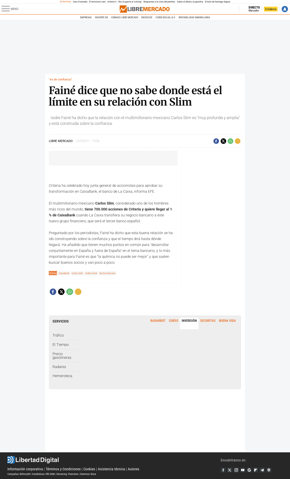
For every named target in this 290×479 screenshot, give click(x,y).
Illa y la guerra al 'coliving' (129, 2)
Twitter (230, 470)
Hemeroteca (62, 376)
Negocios (146, 17)
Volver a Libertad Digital (224, 9)
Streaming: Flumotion (67, 474)
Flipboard (258, 470)
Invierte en (101, 17)
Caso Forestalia (80, 2)
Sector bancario (111, 273)
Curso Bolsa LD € (165, 17)
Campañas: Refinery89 (19, 474)
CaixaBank (64, 273)
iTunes (272, 470)
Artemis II (112, 2)
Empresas (86, 17)
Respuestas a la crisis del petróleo (159, 2)
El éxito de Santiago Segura (217, 2)
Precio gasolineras (62, 356)
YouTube (244, 470)
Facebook (223, 470)
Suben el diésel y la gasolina (190, 2)
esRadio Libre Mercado (124, 17)
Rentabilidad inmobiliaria (194, 17)
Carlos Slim (79, 273)
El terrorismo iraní (97, 2)
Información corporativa (25, 469)
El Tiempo (61, 344)
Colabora (270, 9)
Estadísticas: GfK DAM (43, 474)
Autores (133, 469)
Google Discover (251, 470)
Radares (59, 366)
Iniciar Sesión (285, 9)
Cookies (89, 469)
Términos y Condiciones (63, 469)
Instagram (237, 470)
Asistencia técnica (111, 469)
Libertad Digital (114, 459)
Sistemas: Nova (88, 474)
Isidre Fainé (93, 273)
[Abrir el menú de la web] (60, 9)
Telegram (265, 470)
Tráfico (58, 335)
